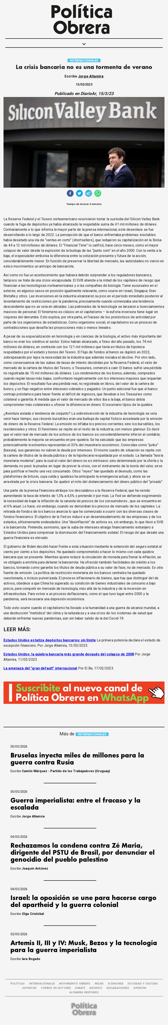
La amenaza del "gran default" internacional (40, 668)
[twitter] (79, 194)
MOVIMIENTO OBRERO (75, 984)
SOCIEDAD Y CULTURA (143, 984)
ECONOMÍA (115, 984)
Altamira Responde (84, 992)
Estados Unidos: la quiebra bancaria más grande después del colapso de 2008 (69, 654)
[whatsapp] (97, 194)
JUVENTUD (29, 988)
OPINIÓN (139, 988)
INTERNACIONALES (84, 60)
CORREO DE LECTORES (56, 988)
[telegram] (88, 194)
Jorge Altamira (90, 76)
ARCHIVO (95, 988)
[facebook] (70, 194)
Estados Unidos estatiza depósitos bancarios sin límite (50, 640)
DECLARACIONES (118, 988)
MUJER (99, 984)
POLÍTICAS (17, 984)
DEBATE (80, 988)
